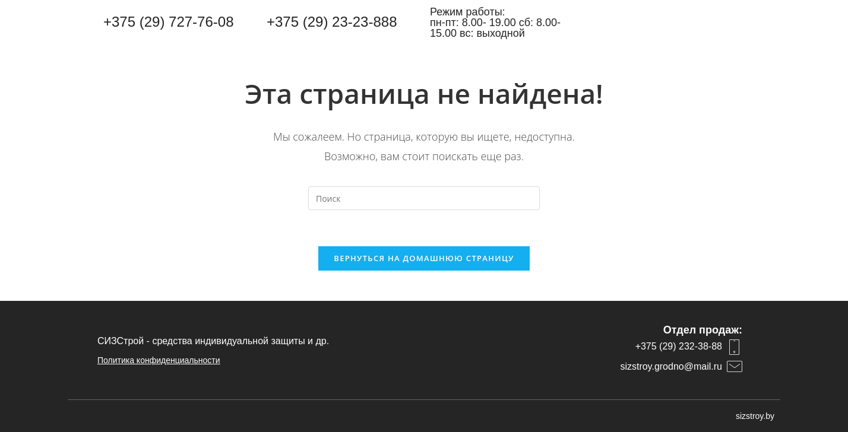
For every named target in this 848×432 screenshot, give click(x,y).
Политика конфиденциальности (158, 360)
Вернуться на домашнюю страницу (424, 258)
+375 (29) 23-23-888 (332, 22)
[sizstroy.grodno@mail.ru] (734, 366)
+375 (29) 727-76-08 (168, 22)
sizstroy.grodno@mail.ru (671, 366)
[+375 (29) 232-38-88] (734, 347)
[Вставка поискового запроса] (424, 198)
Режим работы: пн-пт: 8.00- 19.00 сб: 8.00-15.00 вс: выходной (495, 22)
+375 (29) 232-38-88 (678, 346)
